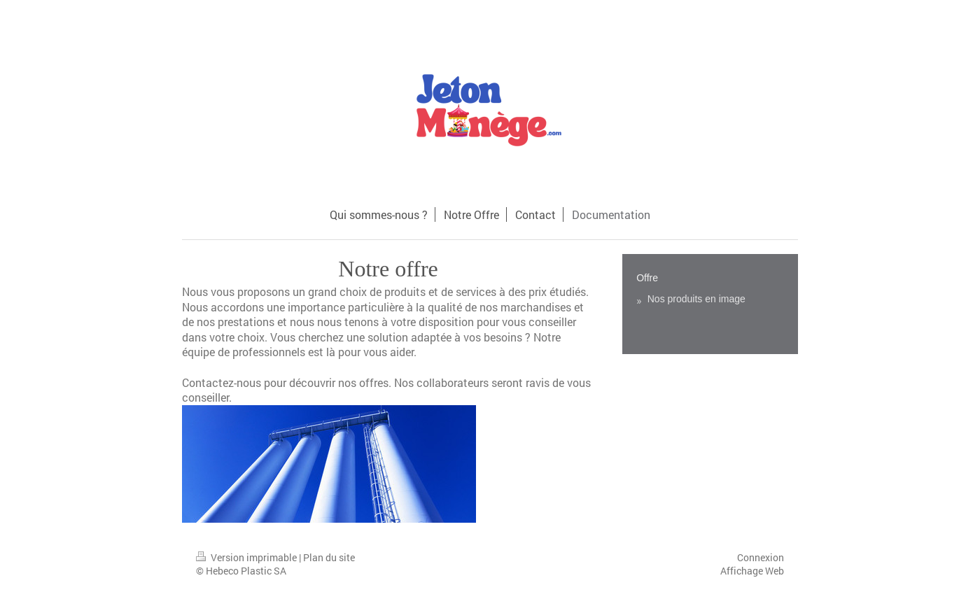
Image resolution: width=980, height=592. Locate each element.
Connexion (760, 557)
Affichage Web (752, 570)
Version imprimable (247, 557)
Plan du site (329, 557)
